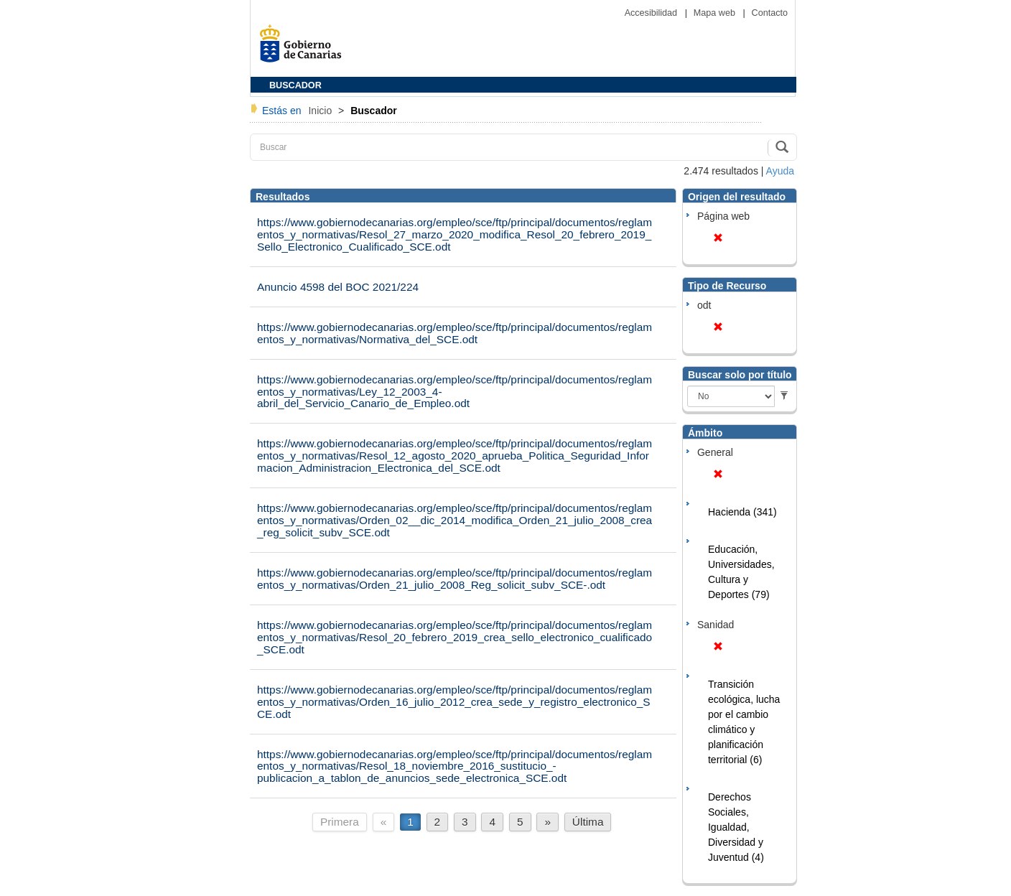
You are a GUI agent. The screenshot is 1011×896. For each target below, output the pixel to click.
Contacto (770, 13)
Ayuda (780, 171)
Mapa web (716, 13)
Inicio (321, 110)
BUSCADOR (295, 85)
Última (588, 822)
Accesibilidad (652, 13)
